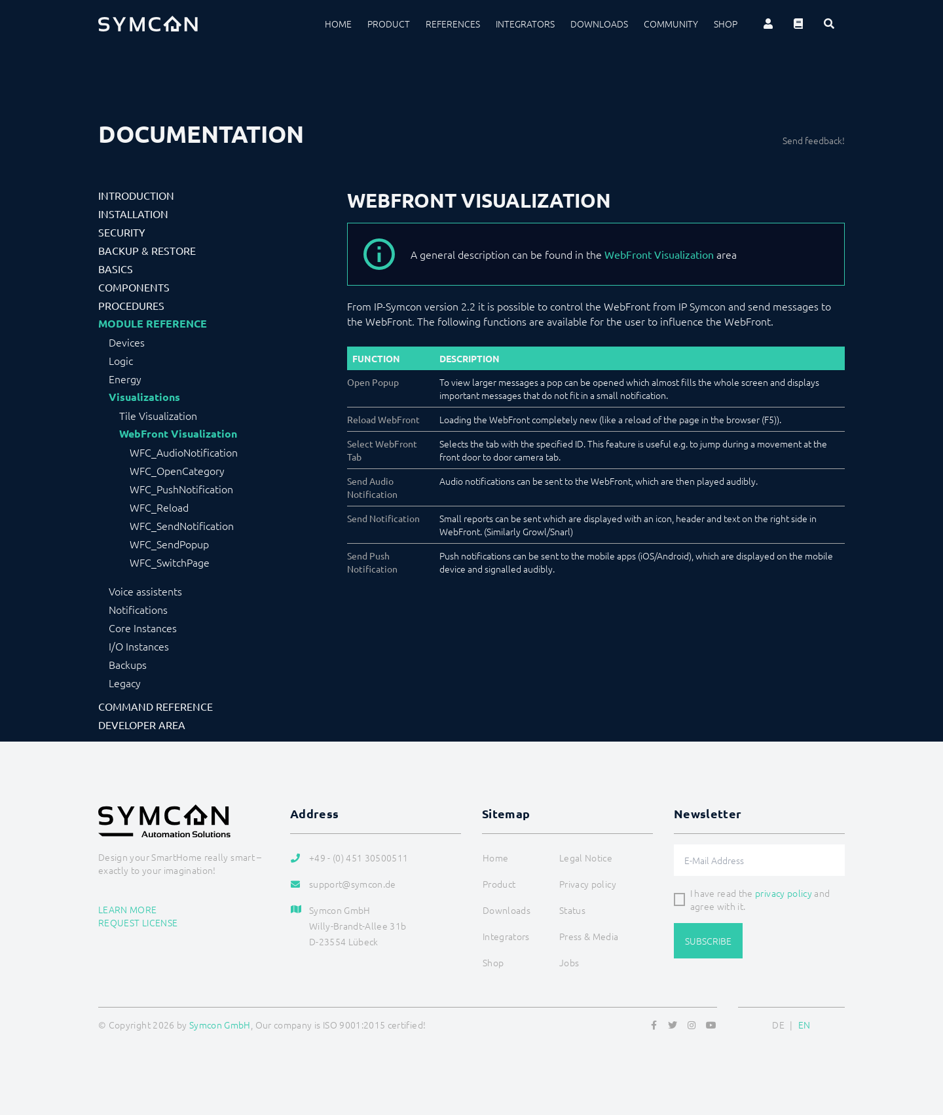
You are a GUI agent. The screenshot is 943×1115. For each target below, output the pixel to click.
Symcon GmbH (220, 1024)
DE (778, 1024)
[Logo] (148, 23)
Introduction (136, 195)
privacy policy (783, 892)
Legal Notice (585, 857)
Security (121, 231)
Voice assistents (145, 590)
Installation (133, 213)
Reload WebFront (383, 419)
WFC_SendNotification (182, 525)
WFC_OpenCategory (177, 470)
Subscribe (708, 940)
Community (671, 23)
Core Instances (143, 627)
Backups (128, 664)
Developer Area (141, 724)
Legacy (125, 682)
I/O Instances (139, 645)
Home (338, 23)
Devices (127, 342)
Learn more (127, 909)
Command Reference (155, 706)
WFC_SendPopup (169, 543)
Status (572, 910)
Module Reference (152, 323)
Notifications (138, 609)
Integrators (525, 23)
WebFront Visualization (178, 433)
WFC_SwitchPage (170, 562)
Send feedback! (814, 140)
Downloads (599, 23)
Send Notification (383, 518)
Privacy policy (587, 883)
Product (388, 23)
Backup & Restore (147, 250)
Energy (125, 378)
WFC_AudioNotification (184, 452)
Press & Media (589, 936)
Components (134, 286)
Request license (137, 922)
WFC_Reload (159, 507)
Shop (725, 23)
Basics (115, 268)
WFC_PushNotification (181, 488)
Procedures (131, 305)
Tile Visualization (158, 415)
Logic (121, 360)
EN (804, 1024)
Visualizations (144, 397)
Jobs (569, 962)
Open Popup (373, 382)
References (453, 23)
